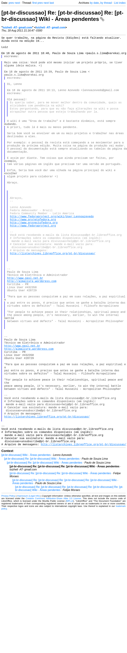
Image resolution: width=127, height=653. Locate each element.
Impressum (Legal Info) (28, 587)
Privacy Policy (8, 587)
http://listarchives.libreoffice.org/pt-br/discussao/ (52, 302)
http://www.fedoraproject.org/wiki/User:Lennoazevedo (52, 257)
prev (11, 2)
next (17, 2)
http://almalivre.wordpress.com (31, 336)
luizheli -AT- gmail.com (17, 27)
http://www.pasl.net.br (25, 332)
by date (94, 2)
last (52, 2)
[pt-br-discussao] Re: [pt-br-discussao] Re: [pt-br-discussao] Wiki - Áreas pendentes (62, 16)
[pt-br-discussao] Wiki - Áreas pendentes (26, 546)
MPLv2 (69, 592)
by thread (106, 2)
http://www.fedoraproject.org (33, 268)
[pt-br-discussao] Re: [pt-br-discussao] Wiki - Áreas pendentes (41, 549)
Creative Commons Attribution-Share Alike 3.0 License (53, 589)
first (34, 2)
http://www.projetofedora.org (33, 260)
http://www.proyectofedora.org (34, 264)
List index (120, 2)
